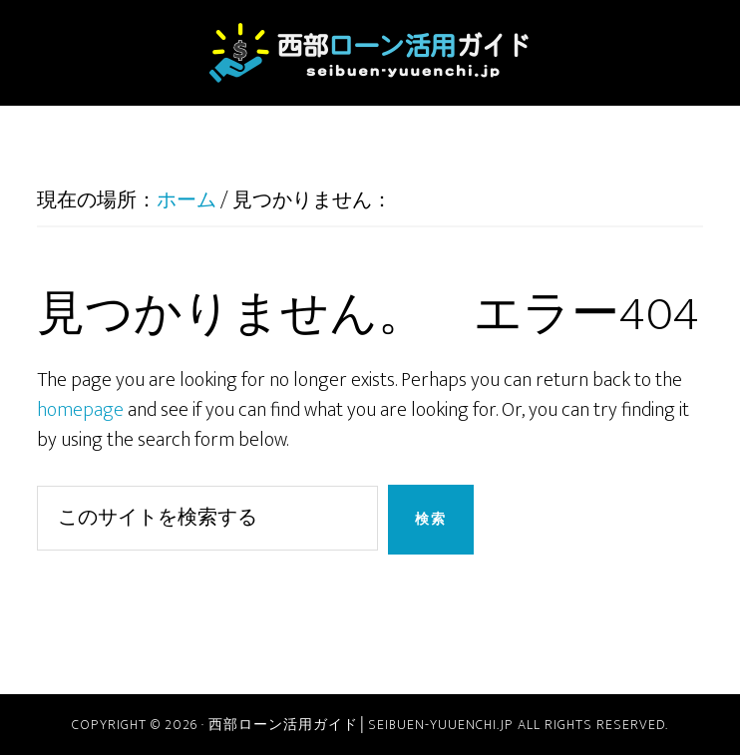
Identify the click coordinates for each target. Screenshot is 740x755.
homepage (80, 410)
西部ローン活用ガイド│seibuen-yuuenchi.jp (370, 53)
